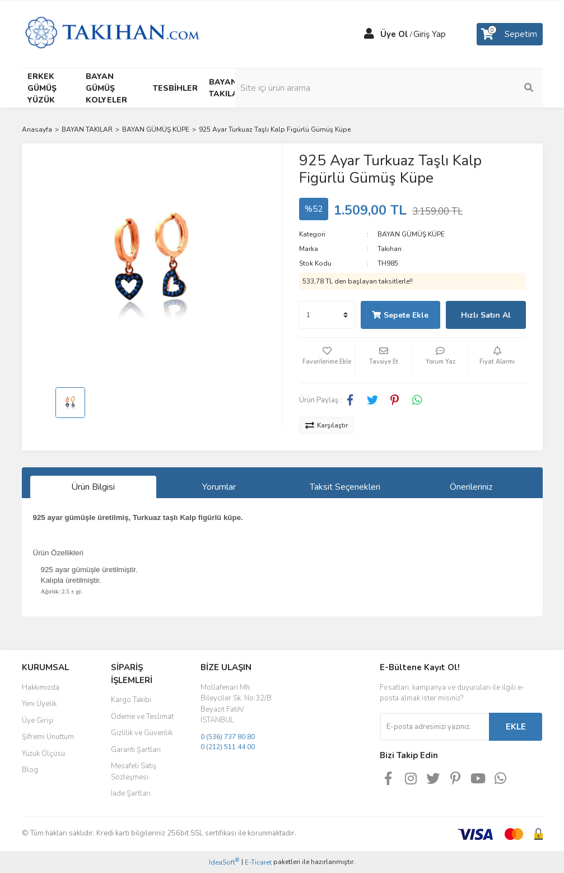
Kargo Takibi (131, 700)
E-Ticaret (258, 862)
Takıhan (389, 248)
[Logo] (112, 33)
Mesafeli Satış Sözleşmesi (133, 771)
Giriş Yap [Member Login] (429, 34)
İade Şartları (131, 793)
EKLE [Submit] (516, 726)
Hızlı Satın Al (486, 315)
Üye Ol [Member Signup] (394, 34)
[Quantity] (327, 315)
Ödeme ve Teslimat (142, 717)
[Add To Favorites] (327, 360)
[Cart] (510, 34)
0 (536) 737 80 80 (228, 736)
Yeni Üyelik (39, 704)
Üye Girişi (37, 721)
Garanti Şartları (136, 750)
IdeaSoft (224, 862)
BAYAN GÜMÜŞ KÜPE (411, 234)
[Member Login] (369, 34)
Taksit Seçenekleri (345, 487)
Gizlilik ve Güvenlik (142, 733)
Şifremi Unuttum (48, 737)
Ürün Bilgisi (93, 487)
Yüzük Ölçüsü (43, 754)
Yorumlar (219, 487)
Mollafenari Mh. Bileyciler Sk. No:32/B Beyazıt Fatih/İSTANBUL (236, 704)
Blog (30, 770)
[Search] (484, 88)
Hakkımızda (40, 687)
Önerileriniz (471, 487)
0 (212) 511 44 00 (228, 746)
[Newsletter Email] (434, 727)
